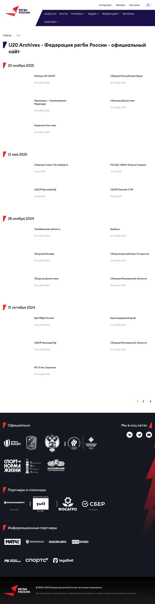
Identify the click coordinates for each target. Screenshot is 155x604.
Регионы (128, 13)
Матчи (63, 13)
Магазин (120, 5)
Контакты (134, 5)
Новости (50, 13)
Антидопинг (105, 5)
